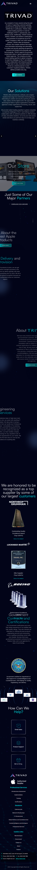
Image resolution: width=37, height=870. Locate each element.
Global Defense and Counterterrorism (18, 819)
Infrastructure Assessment (19, 791)
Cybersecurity (18, 809)
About (18, 846)
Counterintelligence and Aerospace (18, 823)
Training (18, 798)
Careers (18, 849)
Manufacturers (18, 835)
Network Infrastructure (18, 812)
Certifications (18, 801)
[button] (30, 3)
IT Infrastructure (18, 816)
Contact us (18, 842)
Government (18, 839)
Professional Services (18, 826)
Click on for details (18, 539)
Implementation (18, 795)
